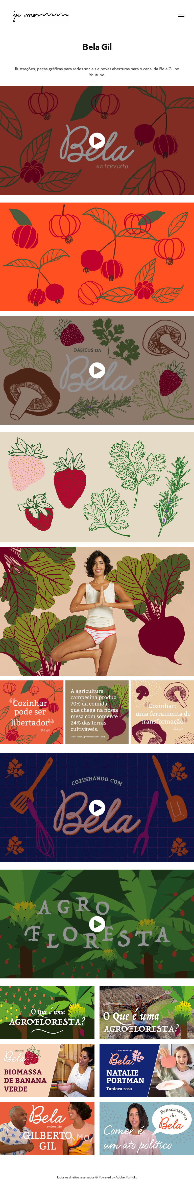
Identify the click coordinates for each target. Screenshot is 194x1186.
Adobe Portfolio (126, 1177)
